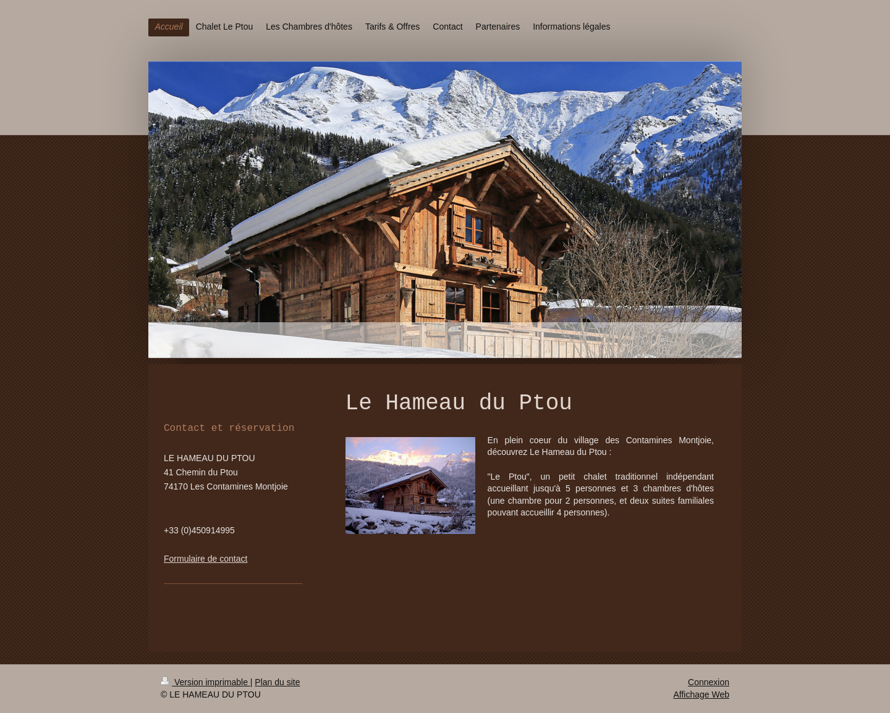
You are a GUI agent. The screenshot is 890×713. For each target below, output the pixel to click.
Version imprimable (205, 682)
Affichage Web (701, 694)
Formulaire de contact (205, 559)
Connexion (708, 682)
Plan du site (277, 682)
